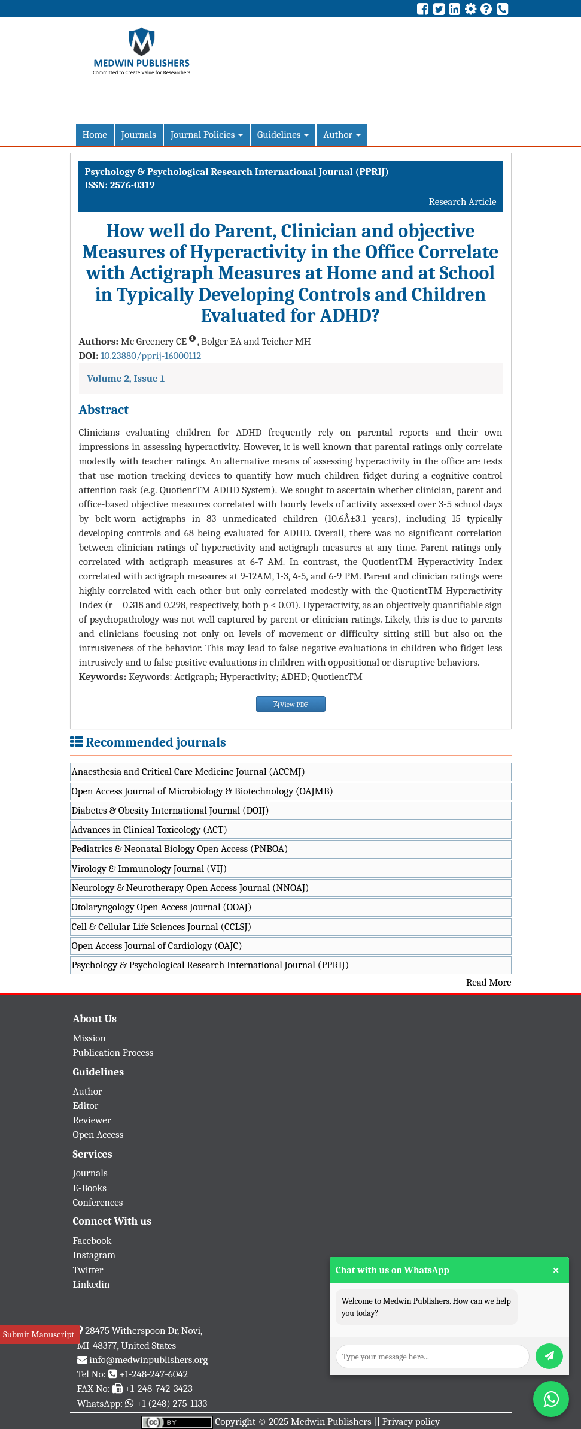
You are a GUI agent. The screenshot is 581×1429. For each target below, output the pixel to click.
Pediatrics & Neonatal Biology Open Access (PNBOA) (180, 848)
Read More (488, 982)
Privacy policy (411, 1421)
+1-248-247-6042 (153, 1374)
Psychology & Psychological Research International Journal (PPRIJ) (210, 965)
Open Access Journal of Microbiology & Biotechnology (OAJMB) (203, 791)
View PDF (291, 704)
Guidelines (283, 134)
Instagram (94, 1255)
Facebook (92, 1240)
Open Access (98, 1134)
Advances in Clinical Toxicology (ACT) (150, 829)
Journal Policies (207, 134)
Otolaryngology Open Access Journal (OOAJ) (162, 907)
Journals (138, 134)
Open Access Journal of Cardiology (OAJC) (157, 945)
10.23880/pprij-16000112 (151, 355)
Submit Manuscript (38, 1334)
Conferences (98, 1202)
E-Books (90, 1188)
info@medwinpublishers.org (148, 1359)
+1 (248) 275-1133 (171, 1403)
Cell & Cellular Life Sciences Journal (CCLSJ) (162, 926)
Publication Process (113, 1052)
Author (342, 134)
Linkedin (91, 1284)
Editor (86, 1105)
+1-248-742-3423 (158, 1388)
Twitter (88, 1270)
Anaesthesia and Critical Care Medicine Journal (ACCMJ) (188, 771)
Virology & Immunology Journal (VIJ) (149, 868)
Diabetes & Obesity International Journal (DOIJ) (170, 810)
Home (95, 134)
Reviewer (92, 1120)
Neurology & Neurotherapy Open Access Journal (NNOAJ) (190, 887)
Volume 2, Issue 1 (126, 378)
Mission (90, 1038)
